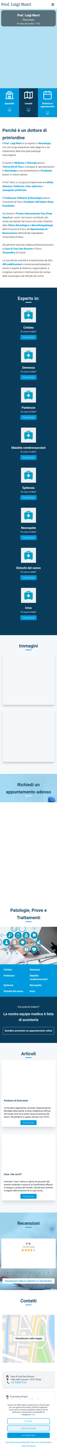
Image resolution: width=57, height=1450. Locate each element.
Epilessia (8, 985)
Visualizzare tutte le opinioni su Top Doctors (28, 1281)
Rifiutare (28, 1421)
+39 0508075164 (19, 1382)
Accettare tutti (28, 1435)
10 (48, 1272)
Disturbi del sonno (13, 991)
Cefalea (8, 969)
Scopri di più (28, 337)
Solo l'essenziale (28, 1428)
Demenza (35, 969)
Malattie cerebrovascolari (39, 977)
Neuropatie (36, 985)
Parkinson (9, 975)
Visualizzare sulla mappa (28, 1338)
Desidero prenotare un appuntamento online (28, 1030)
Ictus (32, 991)
